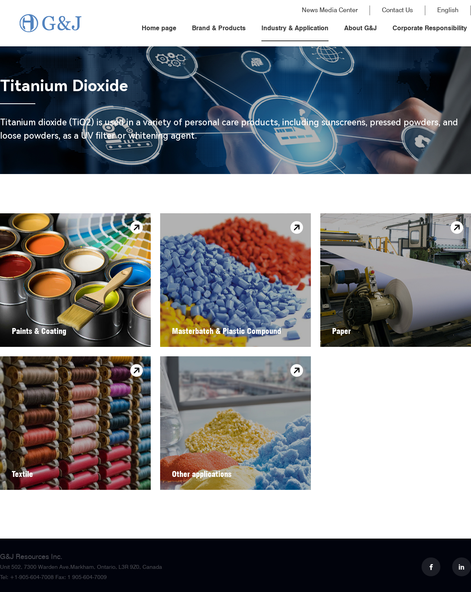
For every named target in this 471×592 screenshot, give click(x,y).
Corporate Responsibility (429, 28)
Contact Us (397, 10)
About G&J (360, 28)
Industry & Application (295, 28)
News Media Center (330, 10)
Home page (159, 28)
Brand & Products (219, 28)
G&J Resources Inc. (31, 556)
